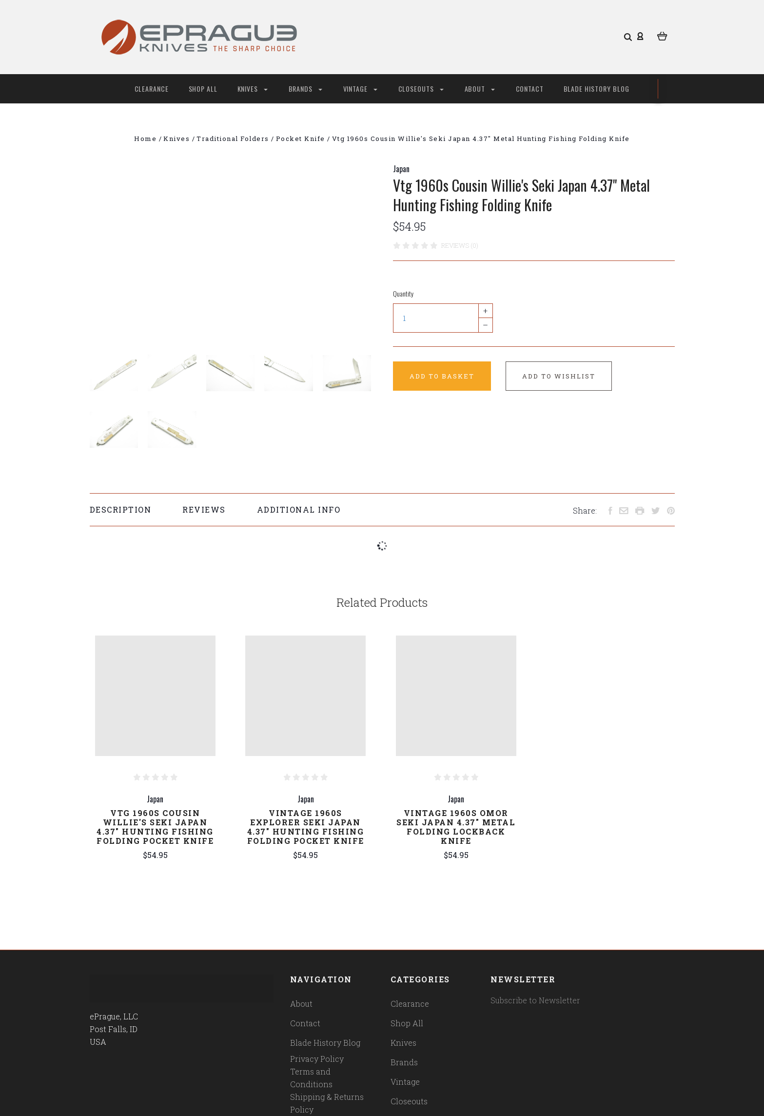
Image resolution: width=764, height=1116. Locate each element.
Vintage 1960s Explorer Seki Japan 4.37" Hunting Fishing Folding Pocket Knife (305, 827)
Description (121, 509)
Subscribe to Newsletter (535, 1000)
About (480, 88)
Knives (252, 88)
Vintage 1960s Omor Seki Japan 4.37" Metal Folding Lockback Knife (455, 827)
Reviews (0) (459, 245)
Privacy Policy (317, 1059)
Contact (530, 88)
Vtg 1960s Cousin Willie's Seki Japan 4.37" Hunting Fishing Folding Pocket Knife (155, 827)
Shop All (203, 88)
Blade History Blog (597, 88)
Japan (401, 169)
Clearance (152, 88)
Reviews (204, 509)
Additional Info (299, 509)
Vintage (360, 88)
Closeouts (421, 88)
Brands (305, 88)
